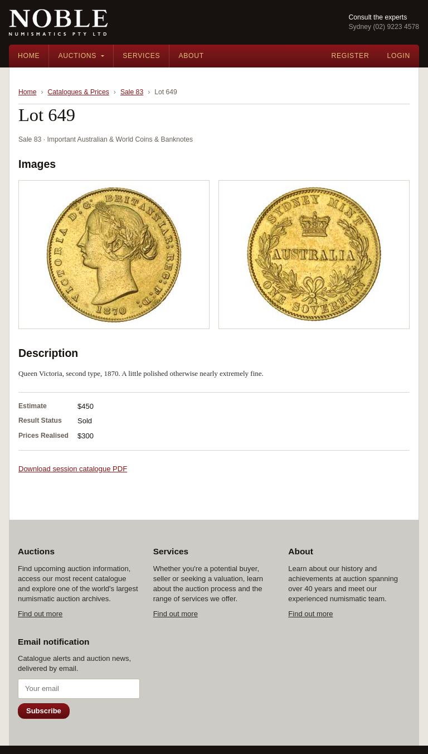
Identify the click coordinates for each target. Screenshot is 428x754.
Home (29, 56)
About (191, 56)
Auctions (77, 56)
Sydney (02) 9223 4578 (383, 27)
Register (350, 56)
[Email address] (79, 689)
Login (398, 56)
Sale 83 (131, 92)
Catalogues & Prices (78, 92)
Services (141, 56)
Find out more (40, 614)
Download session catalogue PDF (72, 469)
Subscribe (43, 711)
